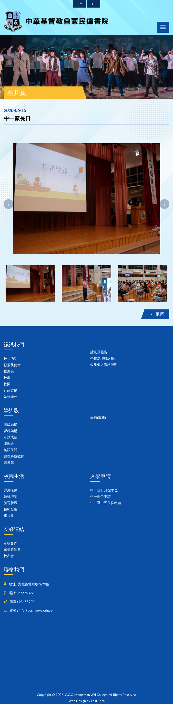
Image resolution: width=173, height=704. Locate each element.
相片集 (9, 515)
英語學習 (10, 450)
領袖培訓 (10, 496)
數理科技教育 (14, 456)
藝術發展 (10, 509)
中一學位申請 (100, 496)
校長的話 (10, 358)
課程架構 (10, 431)
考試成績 (10, 437)
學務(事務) (98, 417)
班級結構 (10, 424)
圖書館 (9, 462)
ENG (94, 4)
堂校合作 (10, 543)
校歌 (7, 377)
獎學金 (9, 443)
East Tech (98, 701)
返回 (157, 314)
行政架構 (10, 390)
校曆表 (9, 371)
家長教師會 (12, 549)
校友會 (9, 556)
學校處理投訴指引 (104, 358)
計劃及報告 (98, 352)
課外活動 (10, 490)
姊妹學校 (10, 396)
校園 (7, 384)
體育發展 (10, 503)
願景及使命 (12, 365)
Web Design (77, 701)
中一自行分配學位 (104, 490)
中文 (79, 4)
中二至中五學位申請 (105, 503)
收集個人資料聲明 (104, 364)
